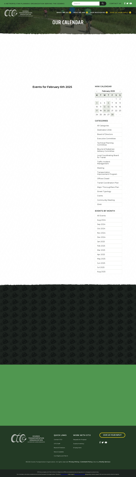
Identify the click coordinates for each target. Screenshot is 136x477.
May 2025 (101, 259)
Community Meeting (106, 200)
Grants (100, 196)
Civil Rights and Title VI (61, 456)
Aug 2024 (101, 220)
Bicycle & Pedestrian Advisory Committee (106, 150)
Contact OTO (58, 439)
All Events (101, 216)
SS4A (99, 204)
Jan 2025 (101, 242)
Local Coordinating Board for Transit (108, 156)
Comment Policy (86, 462)
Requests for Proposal (79, 439)
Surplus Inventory (78, 443)
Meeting (100, 168)
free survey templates (79, 474)
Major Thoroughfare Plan (108, 187)
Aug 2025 (101, 272)
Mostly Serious (104, 462)
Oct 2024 (101, 229)
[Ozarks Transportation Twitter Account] (127, 3)
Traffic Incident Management (103, 163)
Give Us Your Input (112, 435)
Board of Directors (105, 134)
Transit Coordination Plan (108, 183)
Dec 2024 (101, 237)
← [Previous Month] (97, 91)
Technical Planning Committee (105, 144)
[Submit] (102, 4)
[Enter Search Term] (85, 4)
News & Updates (59, 452)
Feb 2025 (101, 246)
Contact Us (115, 3)
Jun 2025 (101, 263)
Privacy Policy (74, 462)
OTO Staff (57, 443)
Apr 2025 (101, 254)
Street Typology (104, 191)
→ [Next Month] (120, 91)
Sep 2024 (101, 224)
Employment (77, 447)
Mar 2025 (101, 250)
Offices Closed (103, 179)
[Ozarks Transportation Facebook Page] (124, 3)
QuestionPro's (64, 474)
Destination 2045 (104, 130)
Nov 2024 (101, 233)
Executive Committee (106, 139)
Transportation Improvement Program (107, 173)
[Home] (18, 12)
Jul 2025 (101, 267)
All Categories (103, 126)
